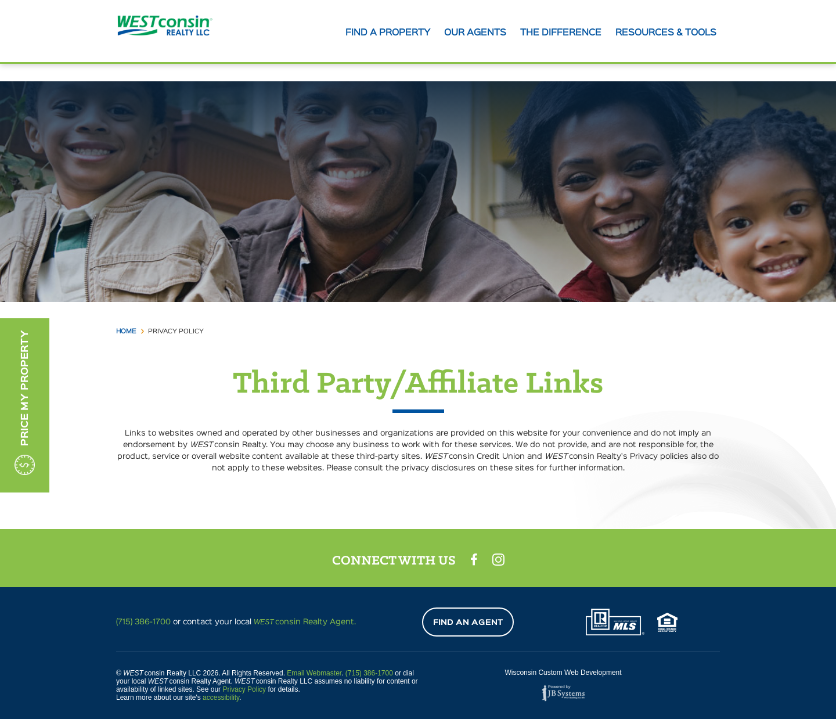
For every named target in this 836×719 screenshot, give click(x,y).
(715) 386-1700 (143, 622)
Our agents (475, 33)
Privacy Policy (244, 689)
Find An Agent (468, 622)
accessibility (221, 697)
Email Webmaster (314, 673)
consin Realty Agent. (305, 622)
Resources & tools (665, 33)
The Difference (560, 33)
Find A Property (387, 33)
